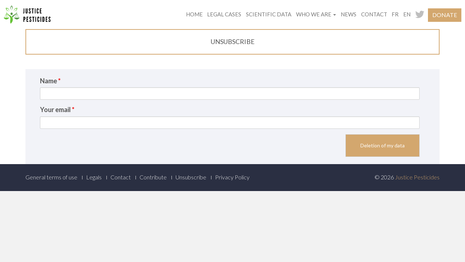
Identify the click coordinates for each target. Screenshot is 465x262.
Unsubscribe (190, 177)
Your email (57, 110)
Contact (374, 14)
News (348, 14)
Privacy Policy (232, 177)
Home (194, 14)
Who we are (316, 14)
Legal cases (224, 14)
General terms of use (51, 177)
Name (50, 81)
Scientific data (268, 14)
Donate (444, 14)
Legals (94, 177)
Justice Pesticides (417, 177)
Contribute (153, 177)
